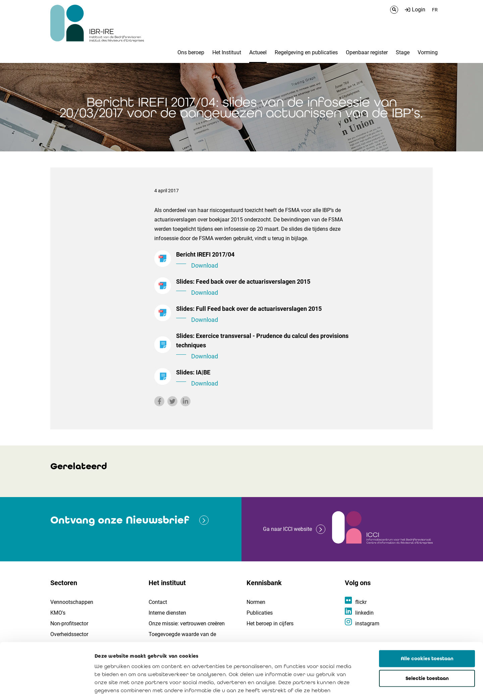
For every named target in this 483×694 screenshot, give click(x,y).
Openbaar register (367, 52)
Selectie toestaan (427, 628)
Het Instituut (226, 52)
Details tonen (382, 681)
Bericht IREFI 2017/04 (268, 260)
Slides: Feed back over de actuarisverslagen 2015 (268, 287)
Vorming (428, 52)
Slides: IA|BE (268, 378)
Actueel (258, 52)
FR (435, 9)
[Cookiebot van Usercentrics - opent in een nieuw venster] (43, 681)
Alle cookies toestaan (427, 608)
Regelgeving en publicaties (306, 52)
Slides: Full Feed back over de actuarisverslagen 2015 (268, 315)
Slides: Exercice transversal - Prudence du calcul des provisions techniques (268, 346)
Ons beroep (190, 52)
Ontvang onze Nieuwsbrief (119, 520)
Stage (403, 52)
